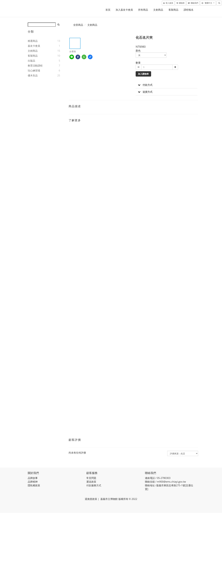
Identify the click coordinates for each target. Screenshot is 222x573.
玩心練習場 (34, 70)
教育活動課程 (35, 65)
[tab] (166, 84)
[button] (166, 84)
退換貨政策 (91, 499)
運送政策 (91, 481)
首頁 (107, 9)
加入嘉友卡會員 (124, 9)
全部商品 (78, 25)
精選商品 (33, 41)
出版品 (31, 60)
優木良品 (33, 75)
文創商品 (158, 9)
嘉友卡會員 (34, 46)
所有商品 (143, 9)
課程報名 (188, 9)
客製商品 (173, 9)
